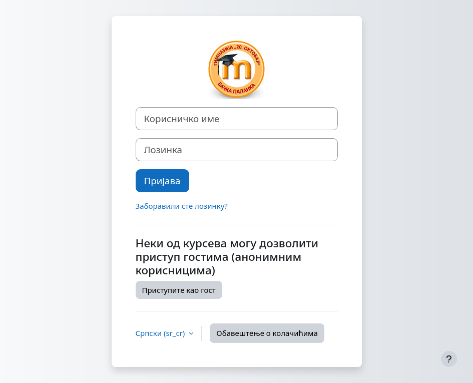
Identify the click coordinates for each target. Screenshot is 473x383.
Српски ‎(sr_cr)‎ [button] (161, 333)
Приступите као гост (179, 290)
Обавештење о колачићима (267, 333)
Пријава (162, 180)
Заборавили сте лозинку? (182, 206)
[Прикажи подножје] (449, 359)
